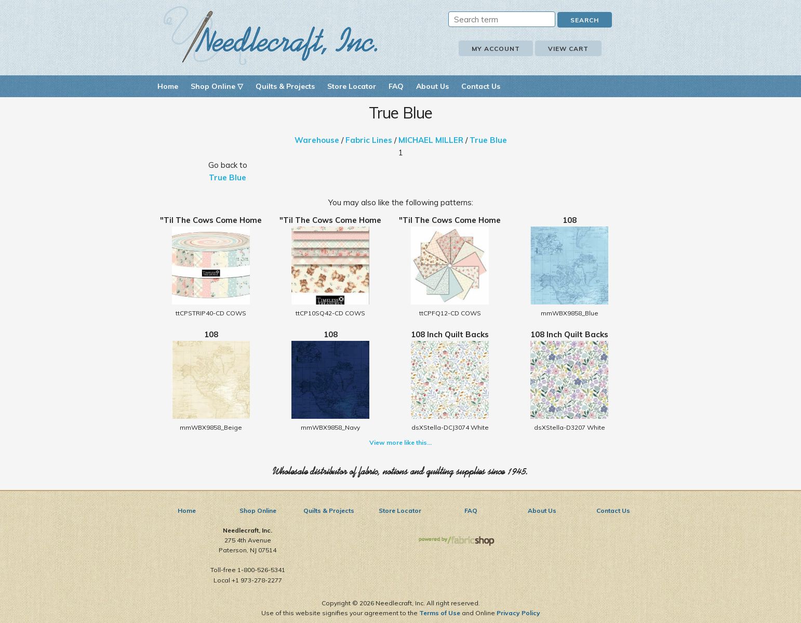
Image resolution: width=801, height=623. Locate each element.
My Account (496, 48)
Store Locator (351, 86)
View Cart (568, 48)
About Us (432, 86)
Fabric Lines (368, 140)
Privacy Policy (518, 613)
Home (167, 86)
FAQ (396, 86)
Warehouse (317, 140)
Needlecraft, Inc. (271, 35)
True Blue (488, 140)
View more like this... (400, 442)
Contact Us (480, 86)
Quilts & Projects (285, 86)
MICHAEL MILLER (430, 140)
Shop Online (257, 510)
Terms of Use (439, 613)
